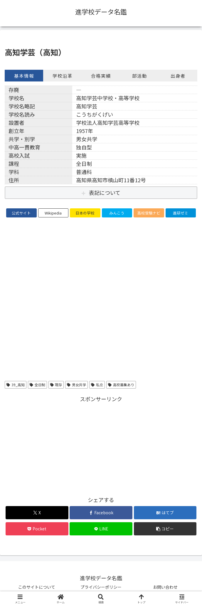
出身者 (178, 75)
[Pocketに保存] (37, 528)
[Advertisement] (101, 445)
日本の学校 (85, 213)
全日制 (37, 384)
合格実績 (101, 75)
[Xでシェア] (37, 512)
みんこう (116, 213)
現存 (56, 384)
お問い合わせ (165, 587)
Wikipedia (53, 213)
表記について (104, 192)
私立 (97, 384)
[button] (165, 528)
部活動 (139, 75)
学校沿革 (63, 75)
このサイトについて (36, 587)
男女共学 (76, 384)
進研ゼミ (180, 213)
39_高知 (15, 384)
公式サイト (21, 213)
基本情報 (24, 75)
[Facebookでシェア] (101, 512)
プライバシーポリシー (101, 587)
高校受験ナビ (148, 213)
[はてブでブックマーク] (165, 512)
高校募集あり (121, 384)
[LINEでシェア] (101, 528)
